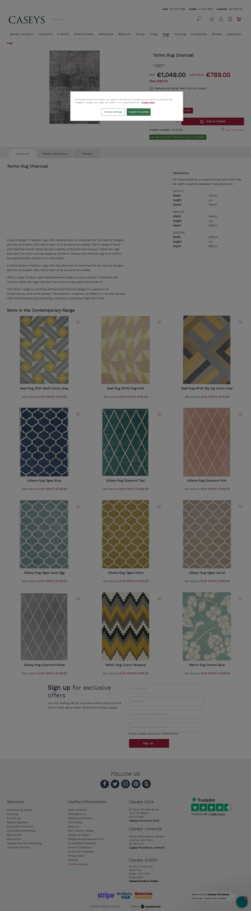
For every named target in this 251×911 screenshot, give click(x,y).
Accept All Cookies (139, 112)
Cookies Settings (113, 112)
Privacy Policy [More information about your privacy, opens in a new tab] (148, 102)
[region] (126, 106)
